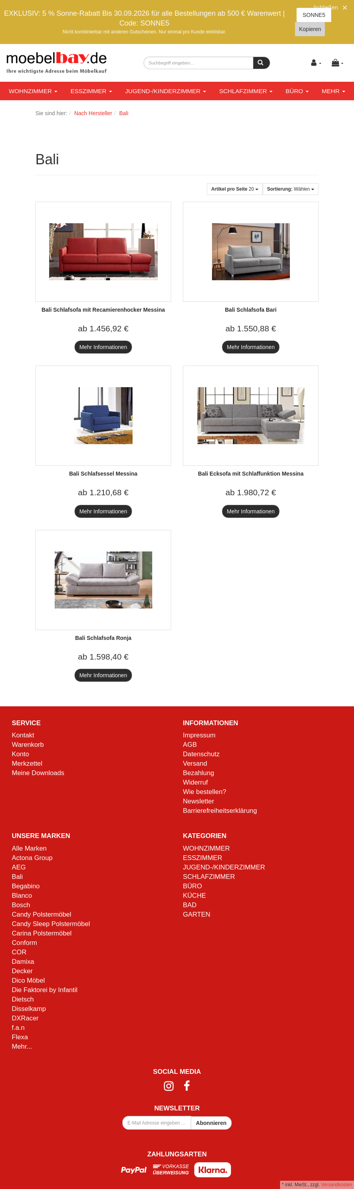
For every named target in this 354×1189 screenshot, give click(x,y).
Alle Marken (29, 848)
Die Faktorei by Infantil (44, 990)
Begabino (26, 886)
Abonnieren (211, 1123)
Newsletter (198, 801)
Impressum (199, 735)
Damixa (23, 961)
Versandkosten (336, 1184)
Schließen (325, 7)
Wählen (290, 189)
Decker (22, 971)
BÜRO (297, 91)
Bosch (21, 905)
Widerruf (195, 782)
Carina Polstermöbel (42, 933)
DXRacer (25, 1018)
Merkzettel (27, 763)
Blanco (22, 895)
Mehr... (22, 1046)
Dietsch (23, 999)
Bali (17, 876)
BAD (190, 905)
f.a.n (18, 1027)
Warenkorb (28, 744)
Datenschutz (201, 754)
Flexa (20, 1037)
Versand (195, 763)
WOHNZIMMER (33, 91)
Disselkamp (29, 1009)
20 (234, 189)
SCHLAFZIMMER (246, 91)
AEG (19, 867)
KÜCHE (194, 895)
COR (19, 952)
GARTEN (196, 914)
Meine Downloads (38, 773)
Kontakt (23, 735)
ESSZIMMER (91, 91)
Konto (20, 754)
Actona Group (32, 858)
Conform (24, 942)
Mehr (333, 91)
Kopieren (310, 29)
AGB (190, 744)
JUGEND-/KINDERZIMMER (165, 91)
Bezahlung (198, 773)
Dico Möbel (28, 980)
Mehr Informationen (103, 347)
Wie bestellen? (204, 792)
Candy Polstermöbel (41, 914)
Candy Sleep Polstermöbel (51, 924)
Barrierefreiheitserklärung (220, 810)
